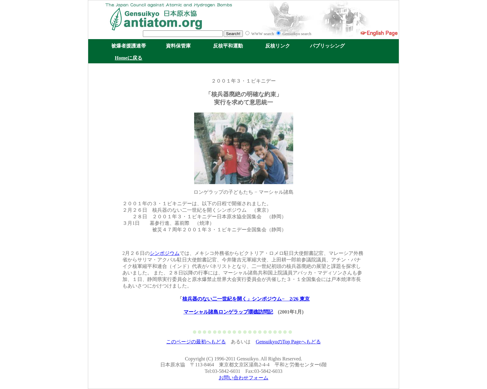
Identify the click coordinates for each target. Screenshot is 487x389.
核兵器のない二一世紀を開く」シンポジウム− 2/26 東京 (246, 298)
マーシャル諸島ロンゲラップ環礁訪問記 (228, 311)
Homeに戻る (129, 58)
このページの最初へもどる (196, 341)
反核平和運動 (228, 45)
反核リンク (277, 45)
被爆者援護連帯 (128, 45)
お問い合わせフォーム (243, 377)
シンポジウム (165, 253)
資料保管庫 (178, 45)
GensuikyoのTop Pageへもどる (288, 341)
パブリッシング (327, 45)
